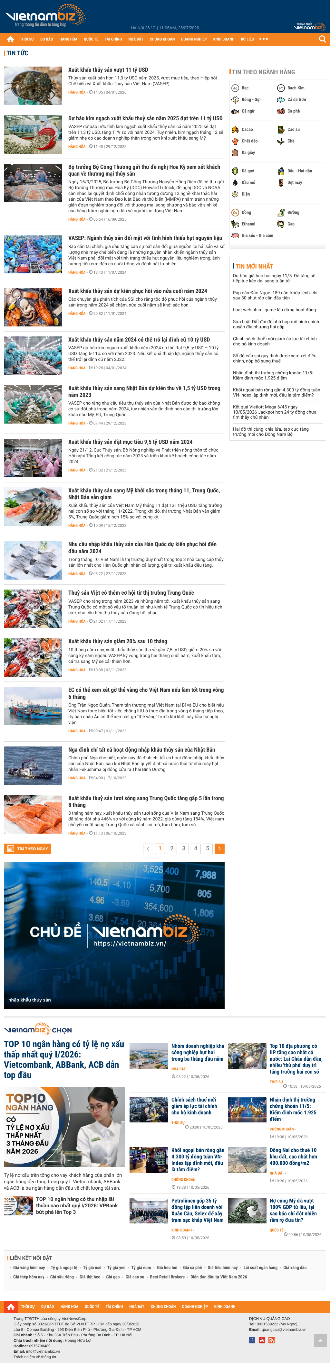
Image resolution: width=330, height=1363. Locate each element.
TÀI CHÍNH (113, 39)
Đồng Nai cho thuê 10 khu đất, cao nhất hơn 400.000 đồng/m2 (293, 1156)
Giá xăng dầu (294, 1268)
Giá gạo (113, 1277)
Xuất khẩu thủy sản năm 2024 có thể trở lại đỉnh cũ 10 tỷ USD (139, 339)
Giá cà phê (192, 1268)
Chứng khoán (282, 1129)
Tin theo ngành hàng (263, 72)
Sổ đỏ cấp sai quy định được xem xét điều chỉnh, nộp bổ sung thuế (274, 358)
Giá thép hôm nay (28, 1277)
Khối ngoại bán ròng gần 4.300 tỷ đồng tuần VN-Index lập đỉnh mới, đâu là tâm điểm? (276, 393)
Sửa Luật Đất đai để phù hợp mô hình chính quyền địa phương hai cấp (276, 324)
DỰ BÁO (46, 39)
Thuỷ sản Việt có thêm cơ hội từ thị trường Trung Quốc (131, 593)
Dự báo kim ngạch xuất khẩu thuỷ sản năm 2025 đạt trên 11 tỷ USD (145, 118)
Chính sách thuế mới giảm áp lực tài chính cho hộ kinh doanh (194, 1106)
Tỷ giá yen (116, 1268)
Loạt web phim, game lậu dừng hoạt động (274, 310)
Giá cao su (135, 1277)
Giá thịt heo (90, 1277)
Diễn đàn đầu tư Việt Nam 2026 (218, 1277)
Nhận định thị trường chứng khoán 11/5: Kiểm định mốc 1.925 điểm (273, 375)
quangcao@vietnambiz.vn (284, 1329)
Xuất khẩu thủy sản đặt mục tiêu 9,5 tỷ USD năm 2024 (130, 442)
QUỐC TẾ (91, 39)
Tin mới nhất (254, 266)
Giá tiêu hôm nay (223, 1268)
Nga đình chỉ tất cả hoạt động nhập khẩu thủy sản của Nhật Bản (141, 749)
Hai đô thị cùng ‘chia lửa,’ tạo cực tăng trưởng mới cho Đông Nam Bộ (271, 432)
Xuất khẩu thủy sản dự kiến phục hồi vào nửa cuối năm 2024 (137, 291)
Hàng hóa (76, 92)
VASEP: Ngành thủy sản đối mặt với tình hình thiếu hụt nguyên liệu (145, 238)
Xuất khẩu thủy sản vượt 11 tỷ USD (108, 70)
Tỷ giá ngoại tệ (64, 1268)
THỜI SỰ (27, 39)
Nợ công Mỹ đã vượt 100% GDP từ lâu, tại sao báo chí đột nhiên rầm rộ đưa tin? (293, 1210)
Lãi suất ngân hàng (260, 1268)
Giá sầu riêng (62, 1277)
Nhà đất (178, 1069)
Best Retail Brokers (167, 1277)
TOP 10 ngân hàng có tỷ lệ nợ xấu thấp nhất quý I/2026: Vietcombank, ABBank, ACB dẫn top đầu (64, 1059)
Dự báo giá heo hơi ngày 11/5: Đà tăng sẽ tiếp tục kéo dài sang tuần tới (274, 278)
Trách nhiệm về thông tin (35, 1357)
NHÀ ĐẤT (135, 39)
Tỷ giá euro (141, 1268)
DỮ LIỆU (247, 39)
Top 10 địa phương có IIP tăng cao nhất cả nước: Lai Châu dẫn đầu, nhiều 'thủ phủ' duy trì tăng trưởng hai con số (296, 1059)
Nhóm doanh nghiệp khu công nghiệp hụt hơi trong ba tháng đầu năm (197, 1052)
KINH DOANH (224, 39)
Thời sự (276, 1082)
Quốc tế (277, 1230)
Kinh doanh (181, 1230)
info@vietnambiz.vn (43, 1351)
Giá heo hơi (167, 1268)
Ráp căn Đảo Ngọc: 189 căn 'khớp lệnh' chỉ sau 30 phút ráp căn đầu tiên (275, 295)
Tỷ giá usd (92, 1268)
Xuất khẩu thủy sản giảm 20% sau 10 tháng (117, 641)
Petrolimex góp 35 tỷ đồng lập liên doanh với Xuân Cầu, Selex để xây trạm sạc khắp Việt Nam (197, 1210)
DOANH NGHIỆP (194, 39)
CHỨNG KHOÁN (162, 39)
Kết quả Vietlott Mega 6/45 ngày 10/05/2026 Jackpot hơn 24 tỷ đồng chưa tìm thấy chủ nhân (274, 412)
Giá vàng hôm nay (29, 1268)
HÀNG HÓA (69, 39)
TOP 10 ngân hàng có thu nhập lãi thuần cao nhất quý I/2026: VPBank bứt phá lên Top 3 (77, 1205)
